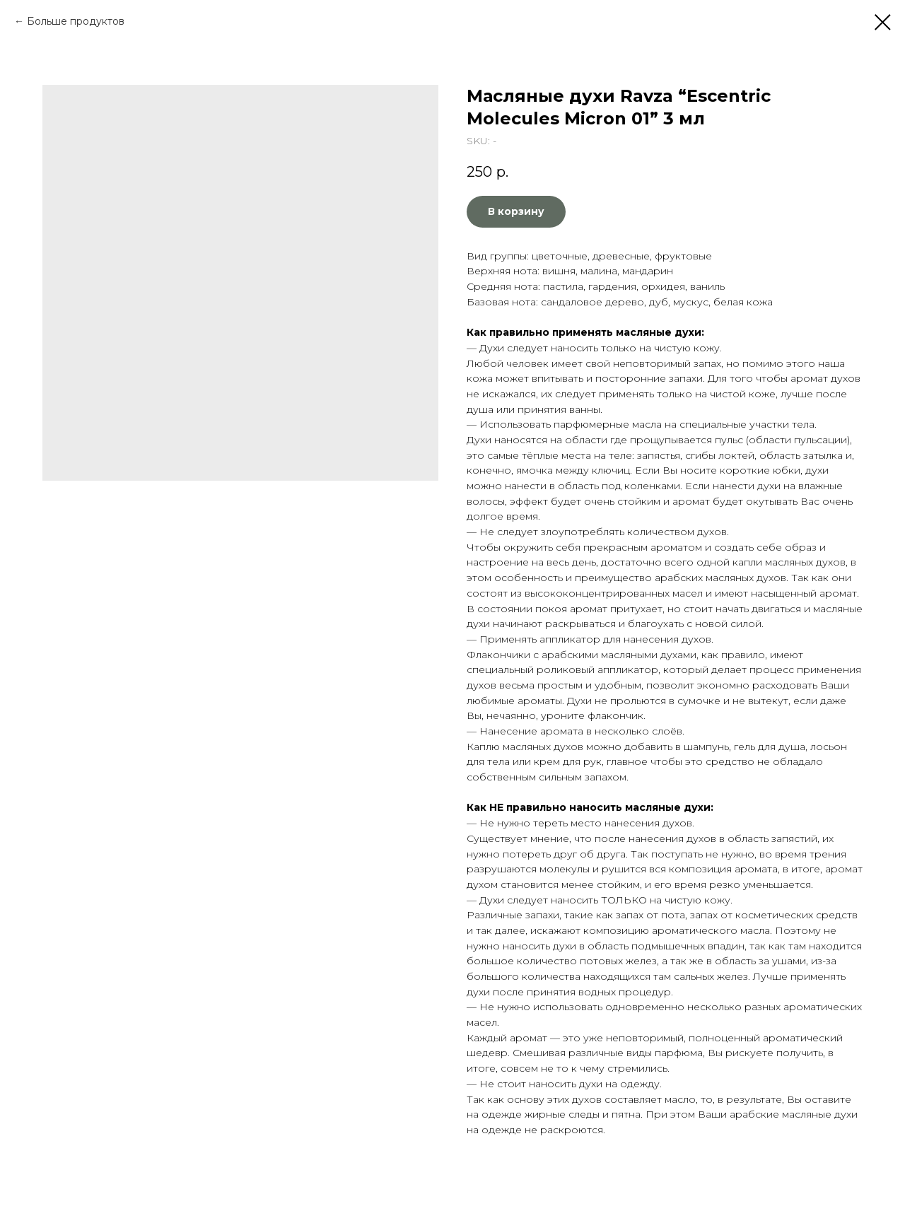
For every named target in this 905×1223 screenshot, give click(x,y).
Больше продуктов (75, 21)
